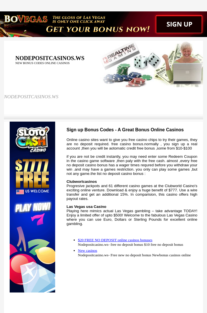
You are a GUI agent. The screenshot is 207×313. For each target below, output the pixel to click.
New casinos (87, 250)
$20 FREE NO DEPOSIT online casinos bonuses (115, 240)
